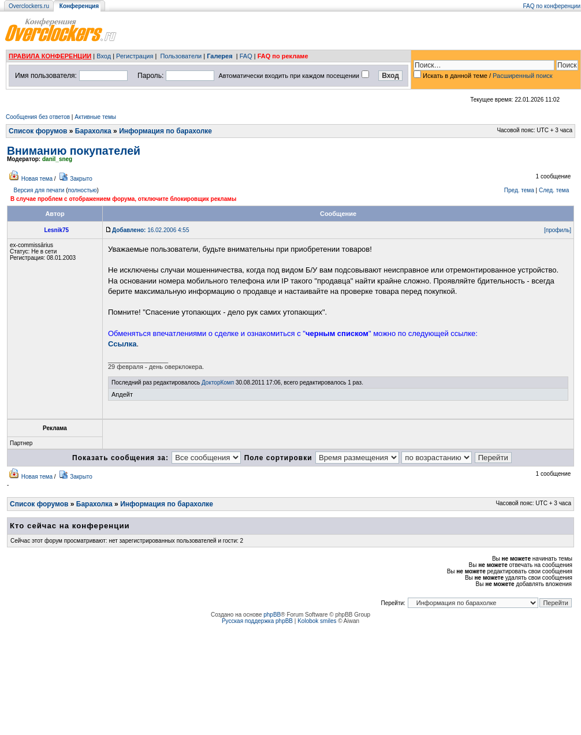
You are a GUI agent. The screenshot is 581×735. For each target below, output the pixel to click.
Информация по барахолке (165, 131)
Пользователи (181, 56)
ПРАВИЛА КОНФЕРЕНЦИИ (50, 56)
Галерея (219, 56)
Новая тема (37, 179)
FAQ (246, 56)
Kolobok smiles (316, 621)
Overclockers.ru (29, 6)
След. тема (554, 190)
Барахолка (93, 131)
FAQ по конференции (551, 6)
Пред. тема (519, 190)
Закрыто (81, 179)
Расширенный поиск (523, 75)
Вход (103, 56)
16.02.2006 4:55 (150, 230)
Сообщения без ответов (38, 117)
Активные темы (95, 117)
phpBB (272, 614)
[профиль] (557, 230)
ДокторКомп (218, 382)
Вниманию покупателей (73, 150)
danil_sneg (57, 159)
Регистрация (134, 56)
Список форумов (38, 131)
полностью (82, 190)
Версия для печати (39, 190)
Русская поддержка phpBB (257, 621)
